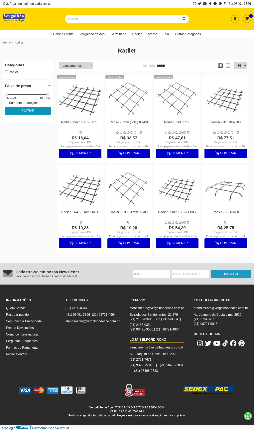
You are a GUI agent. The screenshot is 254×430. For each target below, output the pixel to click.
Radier (137, 34)
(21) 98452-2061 (171, 365)
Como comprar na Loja (22, 334)
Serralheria (118, 34)
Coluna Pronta (63, 34)
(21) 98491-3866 (237, 3)
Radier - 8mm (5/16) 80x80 (129, 122)
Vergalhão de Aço (92, 34)
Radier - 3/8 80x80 (177, 122)
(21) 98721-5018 (141, 365)
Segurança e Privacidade (24, 321)
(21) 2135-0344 (76, 308)
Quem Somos (16, 308)
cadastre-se (43, 3)
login (26, 3)
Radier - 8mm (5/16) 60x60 (80, 122)
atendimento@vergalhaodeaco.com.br (92, 321)
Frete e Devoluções (20, 327)
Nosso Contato (16, 354)
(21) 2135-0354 (140, 324)
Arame (152, 34)
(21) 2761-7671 (140, 359)
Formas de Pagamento (22, 347)
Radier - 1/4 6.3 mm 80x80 (129, 212)
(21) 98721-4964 (104, 314)
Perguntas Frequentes (22, 341)
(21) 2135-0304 (167, 319)
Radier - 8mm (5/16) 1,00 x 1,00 (177, 214)
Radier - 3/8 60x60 (226, 212)
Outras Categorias (188, 34)
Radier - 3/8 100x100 (226, 122)
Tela (166, 34)
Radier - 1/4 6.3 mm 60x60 (80, 212)
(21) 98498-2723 (146, 370)
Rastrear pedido (17, 314)
